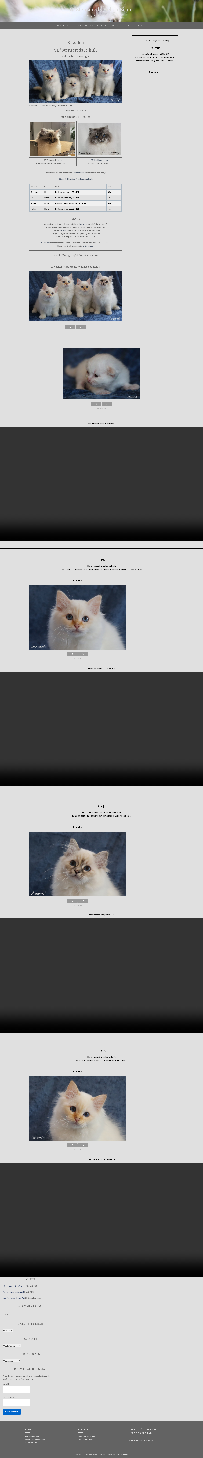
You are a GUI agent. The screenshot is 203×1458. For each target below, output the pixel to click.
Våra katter (84, 25)
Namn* (16, 1388)
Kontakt (140, 25)
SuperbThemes (121, 1454)
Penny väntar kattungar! (13, 1292)
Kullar (115, 25)
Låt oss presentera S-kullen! (15, 1286)
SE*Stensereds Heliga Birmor (101, 9)
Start (59, 25)
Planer (127, 25)
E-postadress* (16, 1401)
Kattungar (101, 25)
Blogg (70, 25)
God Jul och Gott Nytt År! (14, 1298)
